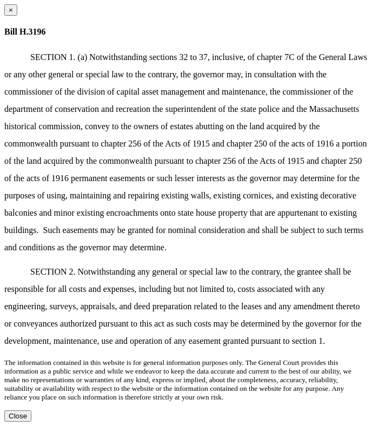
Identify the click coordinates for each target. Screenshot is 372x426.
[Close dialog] (10, 10)
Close (18, 416)
